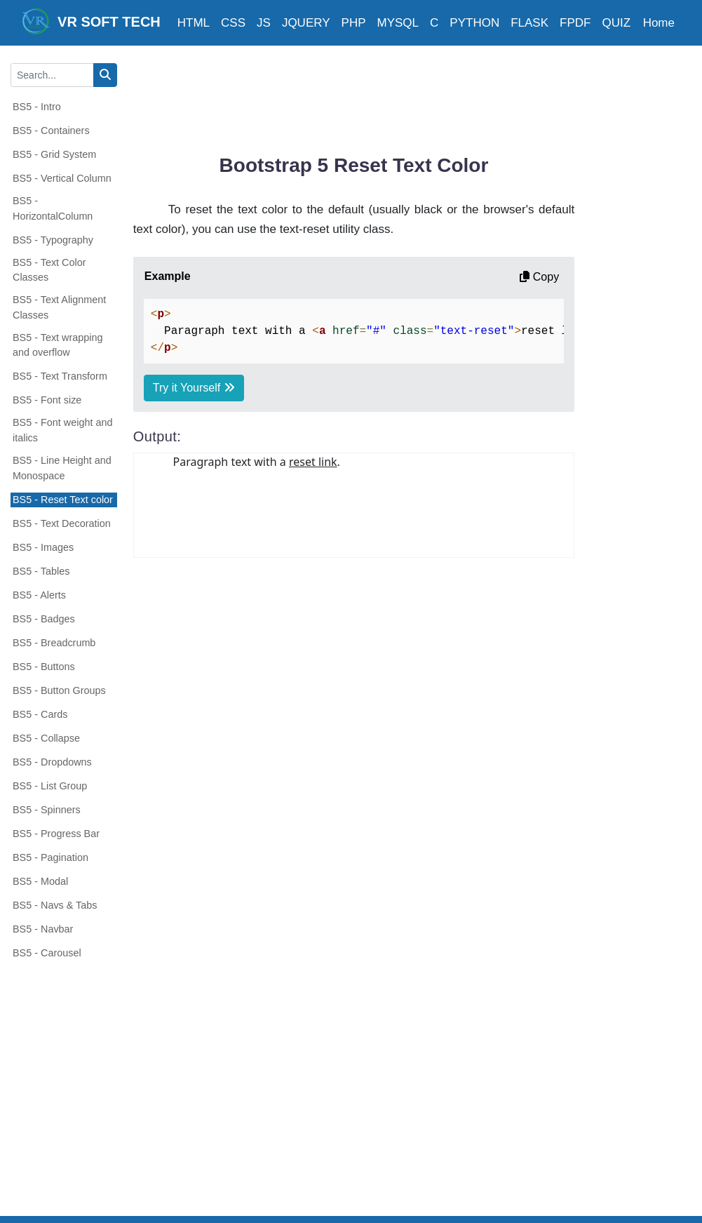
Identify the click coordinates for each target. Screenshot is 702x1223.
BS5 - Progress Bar (56, 833)
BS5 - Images (43, 547)
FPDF (575, 22)
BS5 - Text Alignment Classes (59, 307)
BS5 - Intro (37, 106)
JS (264, 22)
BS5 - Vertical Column (62, 178)
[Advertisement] (388, 94)
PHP (354, 22)
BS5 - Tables (41, 571)
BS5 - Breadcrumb (54, 642)
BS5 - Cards (40, 714)
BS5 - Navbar (43, 929)
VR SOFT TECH (91, 21)
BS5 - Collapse (46, 738)
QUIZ (616, 22)
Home (659, 22)
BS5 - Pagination (50, 857)
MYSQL (398, 22)
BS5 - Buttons (44, 666)
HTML (193, 22)
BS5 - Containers (51, 130)
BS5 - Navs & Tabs (55, 905)
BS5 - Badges (44, 618)
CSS (233, 22)
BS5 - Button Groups (59, 690)
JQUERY (306, 22)
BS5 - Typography (53, 240)
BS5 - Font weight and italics (62, 430)
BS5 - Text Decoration (62, 523)
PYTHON (474, 22)
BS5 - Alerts (39, 595)
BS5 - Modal (40, 881)
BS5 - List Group (50, 785)
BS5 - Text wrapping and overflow (58, 345)
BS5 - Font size (47, 400)
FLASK (529, 22)
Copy (539, 277)
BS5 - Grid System (54, 154)
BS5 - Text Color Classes (49, 270)
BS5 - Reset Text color (63, 499)
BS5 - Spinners (47, 809)
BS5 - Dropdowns (52, 762)
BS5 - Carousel (47, 952)
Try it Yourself (194, 388)
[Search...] (52, 75)
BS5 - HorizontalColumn (53, 208)
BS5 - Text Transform (60, 376)
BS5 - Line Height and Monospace (62, 468)
